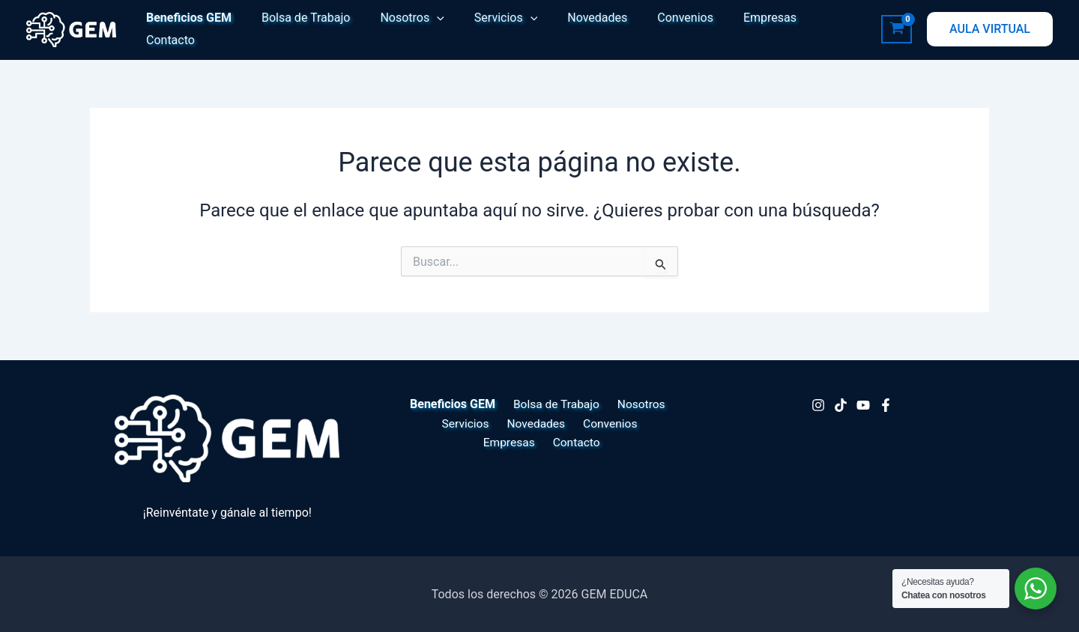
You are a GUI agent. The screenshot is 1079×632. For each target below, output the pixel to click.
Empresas (731, 29)
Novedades (570, 29)
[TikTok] (840, 405)
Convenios (652, 29)
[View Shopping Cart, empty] (896, 29)
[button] (421, 29)
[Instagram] (818, 405)
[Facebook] (885, 405)
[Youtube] (863, 405)
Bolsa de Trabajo (297, 29)
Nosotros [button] (397, 29)
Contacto (806, 29)
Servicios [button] (484, 29)
